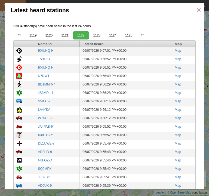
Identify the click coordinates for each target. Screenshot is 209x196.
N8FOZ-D (45, 160)
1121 (65, 35)
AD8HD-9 (45, 152)
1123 (97, 35)
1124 (112, 35)
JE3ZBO (44, 177)
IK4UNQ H (45, 67)
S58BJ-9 (44, 101)
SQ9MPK (44, 169)
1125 (129, 35)
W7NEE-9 (45, 118)
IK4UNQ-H (45, 51)
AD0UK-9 (45, 186)
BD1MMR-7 (46, 84)
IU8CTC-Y (45, 135)
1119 (33, 35)
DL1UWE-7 (46, 143)
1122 (81, 35)
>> (142, 34)
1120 (49, 35)
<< (19, 34)
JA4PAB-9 (45, 126)
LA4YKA (44, 110)
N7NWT (44, 76)
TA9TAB (44, 59)
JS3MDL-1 (45, 93)
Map (178, 51)
